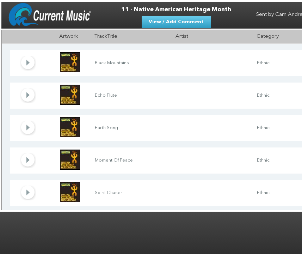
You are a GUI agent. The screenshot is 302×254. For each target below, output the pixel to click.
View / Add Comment (176, 21)
